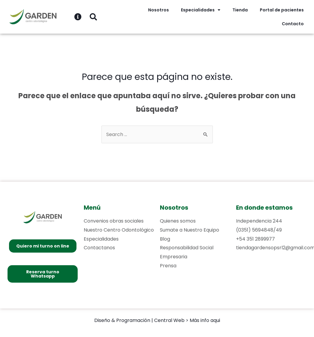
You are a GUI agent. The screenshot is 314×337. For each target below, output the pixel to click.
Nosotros (158, 10)
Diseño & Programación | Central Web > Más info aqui (157, 320)
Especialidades (200, 10)
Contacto (293, 24)
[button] (42, 246)
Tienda (240, 10)
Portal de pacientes (282, 10)
